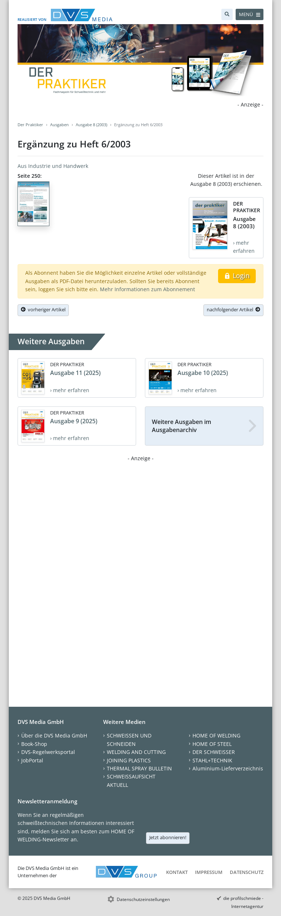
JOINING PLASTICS (129, 760)
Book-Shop (34, 743)
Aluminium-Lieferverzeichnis (227, 768)
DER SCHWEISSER (213, 751)
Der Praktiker (30, 124)
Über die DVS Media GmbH (54, 735)
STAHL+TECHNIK (212, 760)
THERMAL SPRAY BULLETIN (139, 768)
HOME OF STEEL (212, 743)
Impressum (208, 872)
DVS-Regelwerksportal (48, 751)
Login (237, 275)
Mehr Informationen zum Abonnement (147, 289)
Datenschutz (246, 872)
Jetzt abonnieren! (167, 837)
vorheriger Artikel (43, 309)
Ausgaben (59, 124)
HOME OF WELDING (216, 735)
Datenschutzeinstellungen (143, 899)
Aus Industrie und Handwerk (53, 165)
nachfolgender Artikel (233, 309)
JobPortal (32, 760)
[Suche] (227, 14)
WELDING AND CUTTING (136, 751)
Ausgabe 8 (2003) (91, 124)
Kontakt (177, 872)
